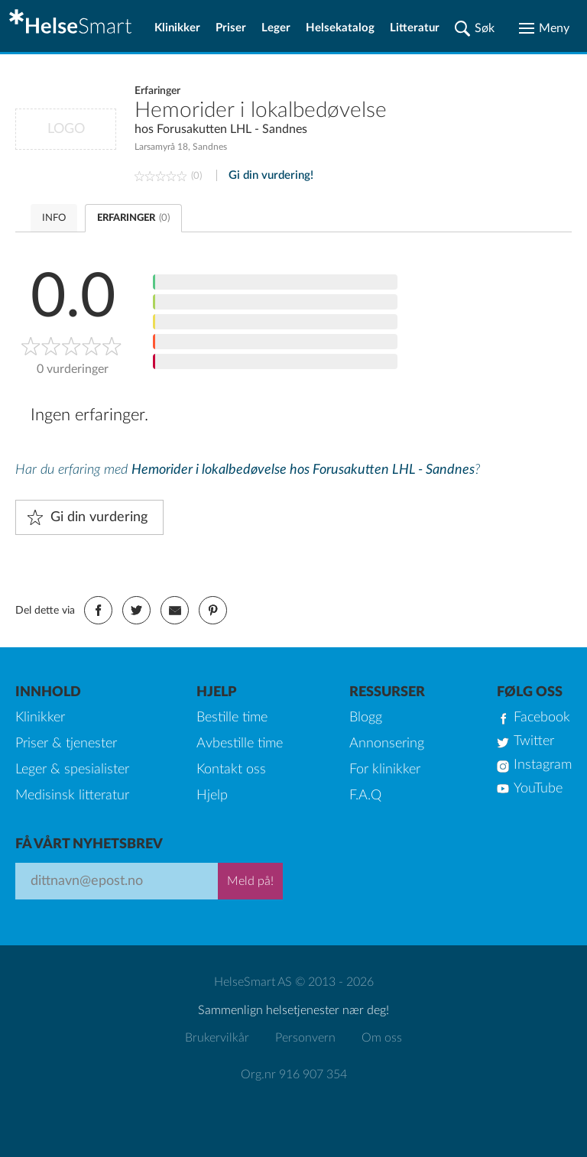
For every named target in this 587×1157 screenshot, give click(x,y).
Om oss (382, 1038)
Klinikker (177, 28)
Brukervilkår (217, 1038)
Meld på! (250, 881)
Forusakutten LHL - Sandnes (232, 129)
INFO (54, 218)
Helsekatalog (340, 28)
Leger (275, 28)
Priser (231, 28)
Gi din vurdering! (271, 175)
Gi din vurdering (99, 517)
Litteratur (414, 28)
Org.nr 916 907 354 (294, 1074)
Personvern (305, 1038)
